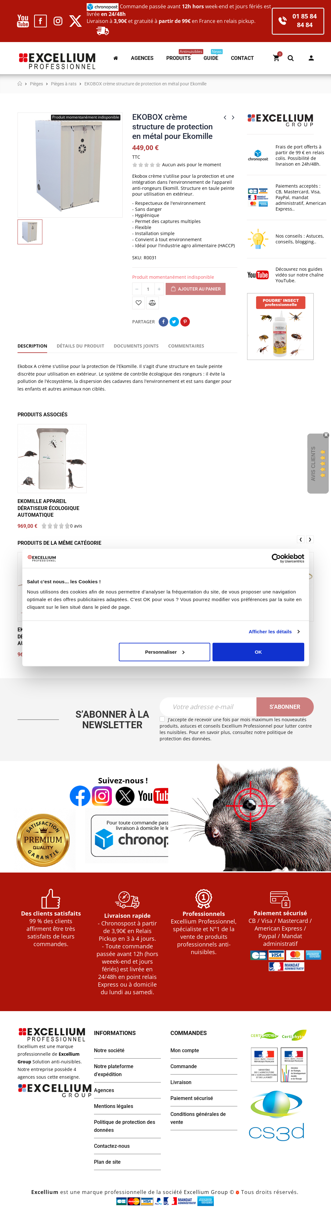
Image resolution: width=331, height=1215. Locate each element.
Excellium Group (205, 1192)
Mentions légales (113, 1106)
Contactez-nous (112, 1146)
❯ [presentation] (310, 539)
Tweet (174, 322)
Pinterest (185, 322)
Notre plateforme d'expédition (113, 1070)
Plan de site (107, 1162)
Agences (104, 1090)
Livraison (180, 1082)
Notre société (109, 1050)
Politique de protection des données (124, 1126)
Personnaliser (164, 651)
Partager (163, 322)
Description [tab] (32, 346)
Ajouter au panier (195, 289)
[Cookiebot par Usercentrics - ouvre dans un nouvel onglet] (276, 558)
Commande (183, 1066)
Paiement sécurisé (191, 1098)
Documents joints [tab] (136, 346)
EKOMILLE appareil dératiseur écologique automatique (48, 508)
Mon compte (311, 58)
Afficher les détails (270, 631)
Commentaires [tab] (186, 346)
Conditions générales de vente (198, 1118)
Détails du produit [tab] (80, 346)
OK (258, 651)
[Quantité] (148, 289)
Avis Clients (313, 463)
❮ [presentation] (300, 539)
